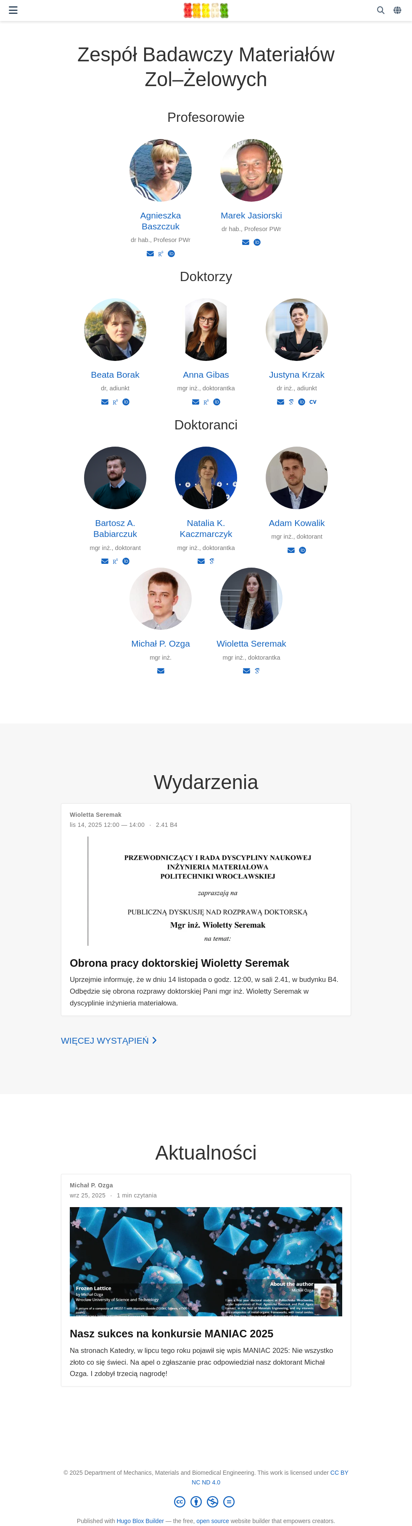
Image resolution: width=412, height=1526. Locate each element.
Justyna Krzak (297, 374)
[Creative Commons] (206, 1501)
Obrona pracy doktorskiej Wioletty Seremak (179, 963)
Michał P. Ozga (160, 643)
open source (212, 1521)
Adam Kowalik (297, 523)
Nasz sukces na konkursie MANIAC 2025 (171, 1333)
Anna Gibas (206, 374)
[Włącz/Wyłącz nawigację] (13, 10)
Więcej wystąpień (109, 1040)
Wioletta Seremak (251, 643)
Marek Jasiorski (251, 215)
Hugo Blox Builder (140, 1521)
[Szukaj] (381, 11)
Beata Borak (115, 374)
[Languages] (398, 11)
